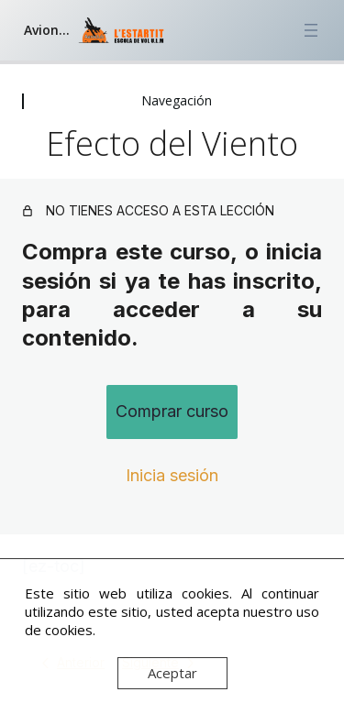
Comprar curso (172, 411)
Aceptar (172, 673)
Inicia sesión (172, 475)
